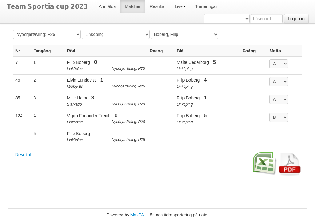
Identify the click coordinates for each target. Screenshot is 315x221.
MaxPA (137, 214)
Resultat (23, 154)
